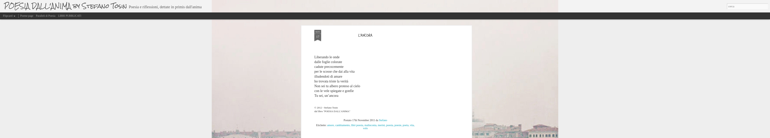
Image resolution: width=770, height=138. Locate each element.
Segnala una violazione (429, 136)
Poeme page (26, 15)
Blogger (415, 136)
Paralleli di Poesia (45, 15)
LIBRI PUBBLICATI (69, 15)
